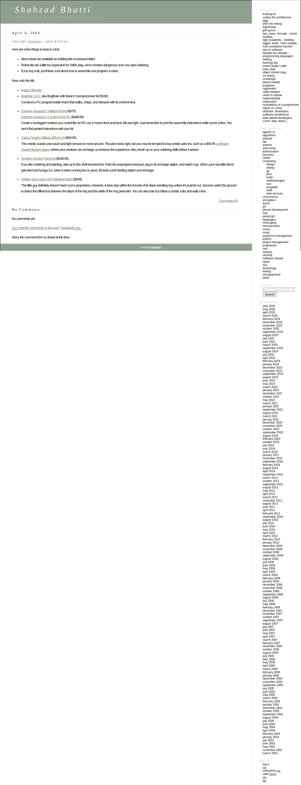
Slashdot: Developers (276, 111)
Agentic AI (269, 132)
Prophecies (270, 245)
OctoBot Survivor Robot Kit (38, 158)
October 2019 (271, 442)
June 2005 (269, 691)
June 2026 (269, 306)
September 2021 (273, 409)
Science (267, 252)
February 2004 (271, 733)
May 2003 (269, 746)
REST (265, 248)
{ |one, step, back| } (275, 121)
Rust (268, 184)
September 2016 (273, 461)
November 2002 (272, 750)
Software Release (273, 258)
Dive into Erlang (272, 23)
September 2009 (273, 555)
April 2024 (269, 358)
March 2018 (270, 452)
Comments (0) (228, 201)
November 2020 (272, 425)
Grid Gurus (269, 30)
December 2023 (272, 367)
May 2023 (269, 383)
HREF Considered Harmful (277, 46)
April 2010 (269, 533)
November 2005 (272, 682)
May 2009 (269, 568)
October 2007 (271, 617)
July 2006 (268, 656)
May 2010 (269, 529)
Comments (271, 770)
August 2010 (270, 519)
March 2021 (270, 416)
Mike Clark (269, 69)
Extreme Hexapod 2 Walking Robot (44, 111)
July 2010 (268, 523)
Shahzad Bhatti (53, 9)
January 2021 (271, 419)
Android (267, 138)
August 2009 (270, 558)
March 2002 (270, 753)
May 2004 (269, 727)
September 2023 (273, 374)
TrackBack (70, 228)
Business (268, 154)
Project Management (275, 242)
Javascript (269, 216)
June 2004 (269, 724)
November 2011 (272, 500)
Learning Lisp (270, 62)
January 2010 (271, 542)
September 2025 (273, 332)
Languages (269, 219)
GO (267, 171)
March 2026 (270, 315)
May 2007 (269, 633)
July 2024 (268, 354)
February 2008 (271, 607)
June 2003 (269, 743)
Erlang (270, 167)
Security (267, 255)
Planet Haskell (271, 82)
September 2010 (273, 516)
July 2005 (268, 688)
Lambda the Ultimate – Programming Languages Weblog (278, 56)
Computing (34, 41)
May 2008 (269, 604)
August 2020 (270, 435)
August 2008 (270, 597)
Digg (265, 20)
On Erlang (268, 75)
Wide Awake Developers (277, 118)
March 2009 (270, 575)
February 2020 (271, 438)
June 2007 (269, 630)
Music (266, 229)
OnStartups (269, 79)
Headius (268, 37)
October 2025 (271, 328)
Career (267, 157)
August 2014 (270, 468)
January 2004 (271, 737)
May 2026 (269, 309)
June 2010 (269, 526)
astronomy (269, 148)
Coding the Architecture (277, 17)
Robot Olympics (31, 90)
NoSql (266, 232)
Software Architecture (276, 114)
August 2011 (270, 503)
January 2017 (271, 455)
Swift (269, 190)
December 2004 (272, 708)
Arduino (267, 145)
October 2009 (271, 552)
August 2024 (270, 351)
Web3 (266, 278)
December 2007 (272, 610)
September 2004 (273, 714)
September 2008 (273, 594)
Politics (267, 239)
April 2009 (269, 571)
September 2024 (273, 348)
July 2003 (268, 740)
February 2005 (271, 701)
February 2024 (271, 361)
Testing (267, 271)
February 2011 (271, 513)
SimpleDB (272, 187)
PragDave (268, 85)
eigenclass (269, 27)
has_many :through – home (280, 33)
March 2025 (270, 344)
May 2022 (269, 400)
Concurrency (270, 196)
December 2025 (272, 322)
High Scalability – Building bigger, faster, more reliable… (281, 41)
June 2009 (269, 565)
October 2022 (271, 396)
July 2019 (268, 445)
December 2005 (272, 678)
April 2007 (269, 636)
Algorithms (269, 135)
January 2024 (271, 364)
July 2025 (268, 338)
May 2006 (269, 662)
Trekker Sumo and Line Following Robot (47, 179)
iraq (265, 213)
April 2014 (269, 471)
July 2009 (268, 562)
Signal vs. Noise (272, 108)
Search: (267, 285)
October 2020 (271, 429)
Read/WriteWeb (271, 98)
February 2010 (271, 539)
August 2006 (270, 652)
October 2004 (271, 711)
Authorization (271, 151)
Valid (269, 774)
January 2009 (271, 581)
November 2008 (272, 588)
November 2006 (272, 646)
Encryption (269, 200)
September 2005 (273, 685)
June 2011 (269, 507)
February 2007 (271, 643)
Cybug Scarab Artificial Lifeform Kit (43, 138)
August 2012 (270, 487)
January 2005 (271, 704)
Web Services (274, 193)
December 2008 (272, 584)
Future (266, 203)
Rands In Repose (272, 95)
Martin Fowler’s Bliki (275, 66)
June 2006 (269, 659)
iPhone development (275, 209)
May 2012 (269, 490)
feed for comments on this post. (35, 228)
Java (269, 174)
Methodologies (275, 180)
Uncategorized (271, 274)
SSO (265, 265)
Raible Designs (271, 91)
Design (270, 164)
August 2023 (270, 377)
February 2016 (271, 464)
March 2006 (270, 669)
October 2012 (271, 481)
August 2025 (270, 335)
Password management (277, 235)
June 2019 (269, 448)
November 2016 (272, 458)
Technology (269, 268)
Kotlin (269, 177)
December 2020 (272, 422)
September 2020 (273, 432)
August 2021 (270, 413)
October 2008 (271, 591)
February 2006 (271, 672)
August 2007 (270, 623)
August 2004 (270, 717)
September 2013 (273, 474)
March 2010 (270, 536)
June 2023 (269, 380)
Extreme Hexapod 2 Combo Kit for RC (46, 117)
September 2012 (273, 484)
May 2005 (269, 694)
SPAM (266, 261)
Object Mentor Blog (274, 72)
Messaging (269, 222)
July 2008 (268, 600)
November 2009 (272, 549)
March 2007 (270, 639)
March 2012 (270, 497)
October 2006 (271, 649)
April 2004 (269, 730)
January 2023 (271, 390)
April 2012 (269, 494)
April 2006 (269, 665)
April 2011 (269, 510)
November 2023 (272, 371)
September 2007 (273, 620)
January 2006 (271, 675)
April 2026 (269, 312)
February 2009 (271, 578)
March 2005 (270, 698)
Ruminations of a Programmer (281, 104)
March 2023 (270, 387)
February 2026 (271, 319)
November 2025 (272, 325)
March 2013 (270, 477)
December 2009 (272, 546)
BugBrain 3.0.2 (30, 96)
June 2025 (269, 341)
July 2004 (268, 721)
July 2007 (268, 627)
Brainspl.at (269, 14)
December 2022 (272, 393)
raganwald (269, 88)
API (264, 141)
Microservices (271, 226)
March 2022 (270, 403)
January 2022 (271, 406)
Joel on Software (272, 49)
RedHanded (269, 101)
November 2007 (272, 613)
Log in (266, 764)
